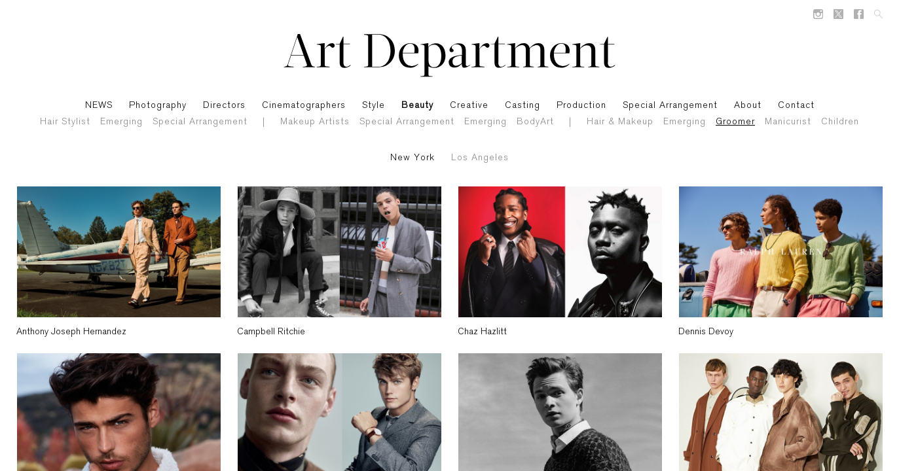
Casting (522, 106)
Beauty (417, 106)
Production (581, 106)
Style (373, 106)
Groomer (735, 122)
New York (412, 158)
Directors (224, 106)
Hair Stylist (65, 122)
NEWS (99, 106)
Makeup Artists (315, 122)
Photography (158, 106)
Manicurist (788, 122)
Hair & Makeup (620, 122)
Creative (469, 106)
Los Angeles (480, 158)
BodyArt (535, 122)
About (747, 106)
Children (840, 122)
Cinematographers (304, 106)
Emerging (121, 122)
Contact (796, 106)
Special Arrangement (200, 122)
